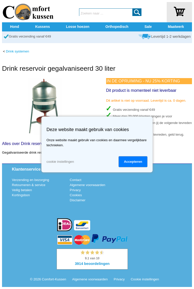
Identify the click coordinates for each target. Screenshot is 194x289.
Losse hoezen (77, 27)
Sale (148, 27)
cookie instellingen (60, 162)
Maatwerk (176, 27)
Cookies (76, 195)
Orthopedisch (116, 27)
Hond (14, 27)
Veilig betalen (22, 190)
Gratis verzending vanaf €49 (30, 36)
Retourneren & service (28, 185)
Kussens (42, 27)
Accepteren (133, 162)
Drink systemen (17, 51)
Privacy (75, 190)
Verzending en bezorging (30, 180)
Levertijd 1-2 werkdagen (171, 36)
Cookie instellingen (145, 279)
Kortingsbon (21, 195)
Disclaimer (77, 200)
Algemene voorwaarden (87, 185)
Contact (75, 180)
